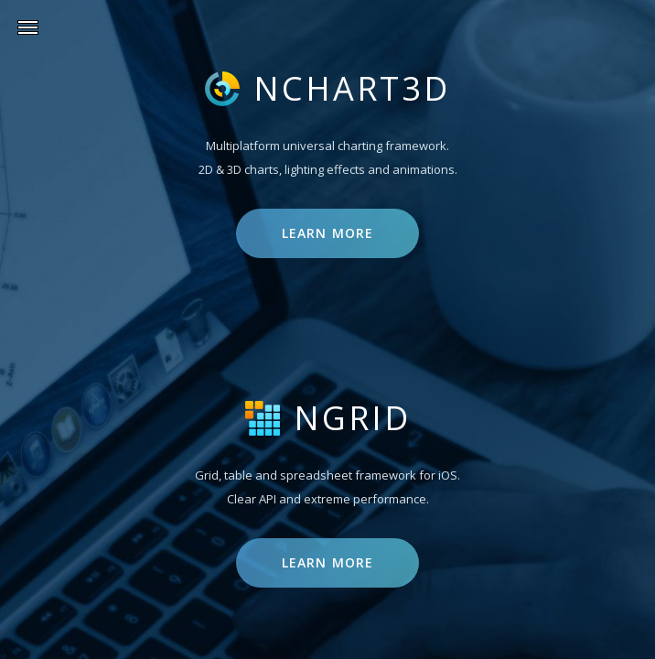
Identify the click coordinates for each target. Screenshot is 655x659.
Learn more (328, 233)
